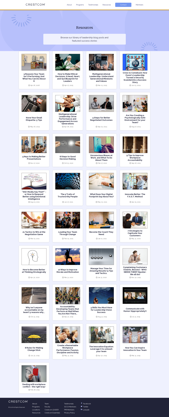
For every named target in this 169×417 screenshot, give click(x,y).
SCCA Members (70, 407)
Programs (80, 5)
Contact (123, 5)
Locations (36, 410)
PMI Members (69, 410)
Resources (106, 5)
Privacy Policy (69, 413)
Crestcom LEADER (52, 410)
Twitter (84, 407)
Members (139, 5)
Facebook (85, 404)
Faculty (47, 407)
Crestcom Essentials (52, 413)
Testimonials (93, 5)
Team (47, 404)
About (69, 5)
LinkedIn (84, 410)
